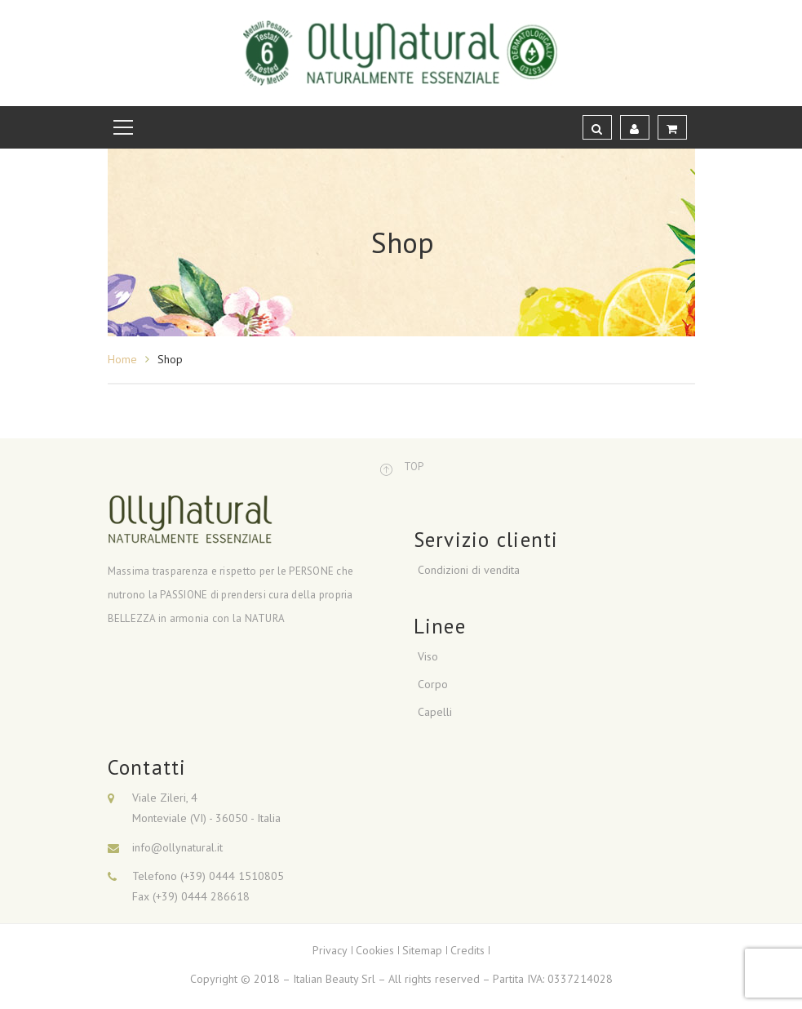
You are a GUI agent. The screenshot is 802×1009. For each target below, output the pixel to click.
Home (122, 359)
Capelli (435, 712)
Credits (467, 950)
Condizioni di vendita (469, 569)
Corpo (433, 684)
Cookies (375, 950)
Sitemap (422, 950)
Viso (428, 656)
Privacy (330, 950)
